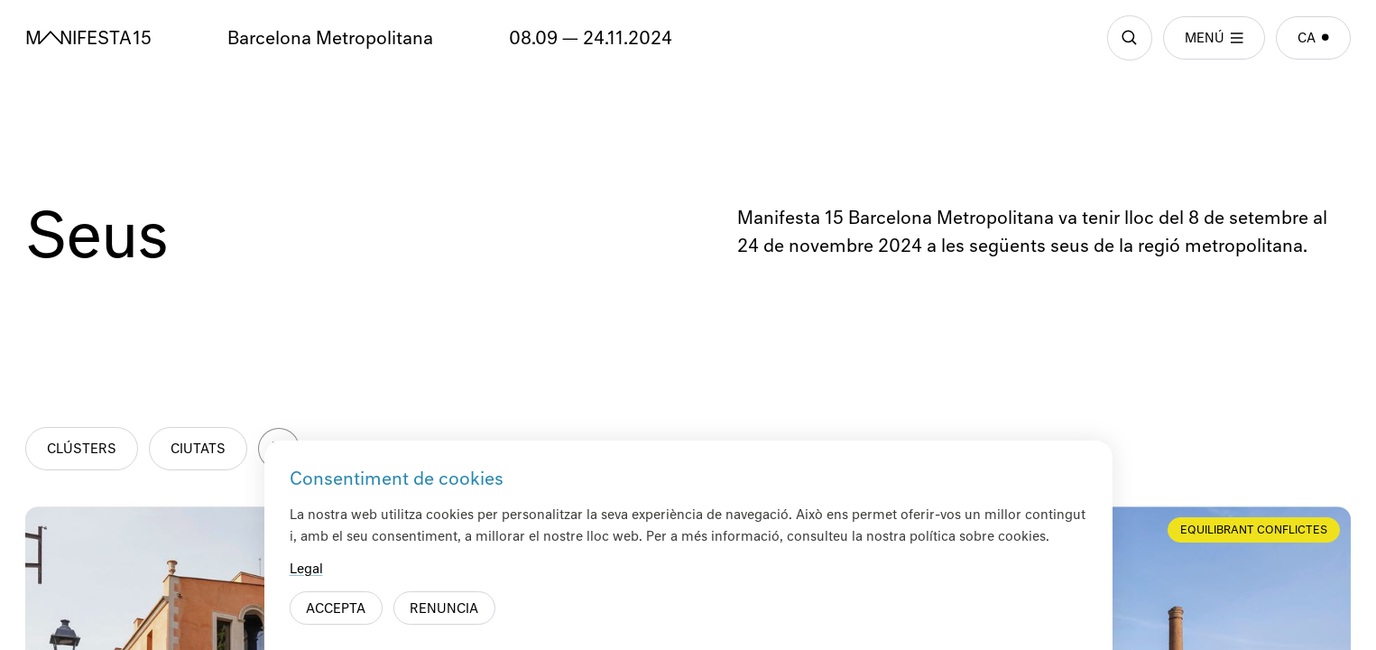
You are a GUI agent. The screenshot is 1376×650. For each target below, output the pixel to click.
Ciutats (198, 449)
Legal (306, 569)
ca (1313, 38)
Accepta (335, 609)
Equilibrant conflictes (1253, 530)
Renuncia (444, 609)
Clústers (81, 449)
